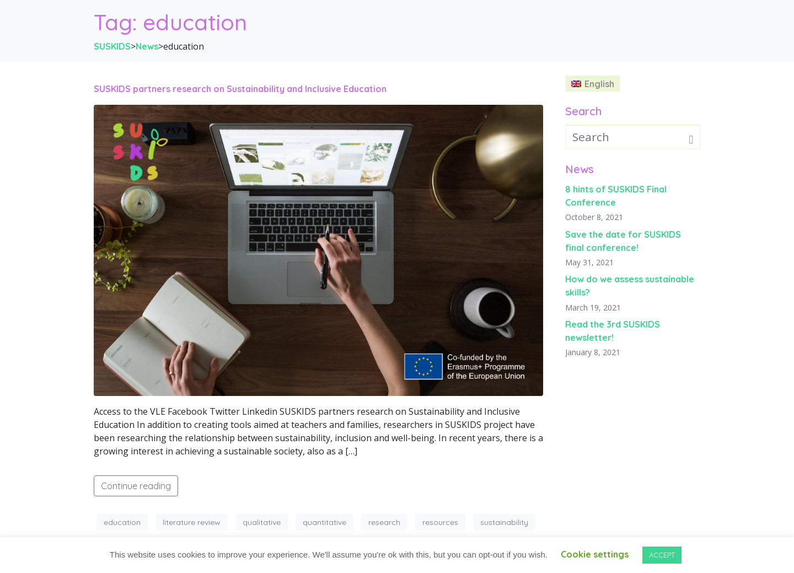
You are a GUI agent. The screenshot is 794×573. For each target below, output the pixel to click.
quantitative (324, 522)
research (384, 522)
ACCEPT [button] (662, 554)
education (122, 522)
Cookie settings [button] (595, 554)
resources (440, 522)
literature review (192, 522)
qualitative (262, 522)
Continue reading (136, 485)
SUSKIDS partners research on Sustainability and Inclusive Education (240, 88)
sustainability (504, 522)
